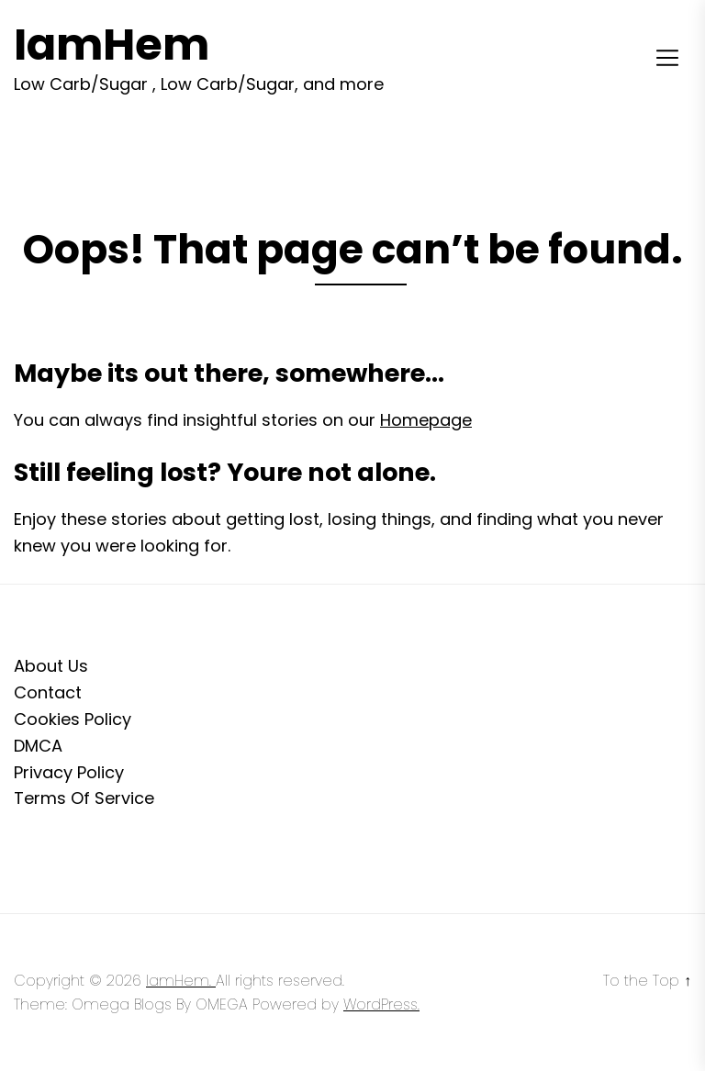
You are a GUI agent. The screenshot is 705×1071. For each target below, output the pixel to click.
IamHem (111, 45)
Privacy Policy (69, 772)
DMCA (38, 745)
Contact (48, 692)
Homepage (426, 419)
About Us (51, 665)
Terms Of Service (84, 798)
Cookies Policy (72, 719)
